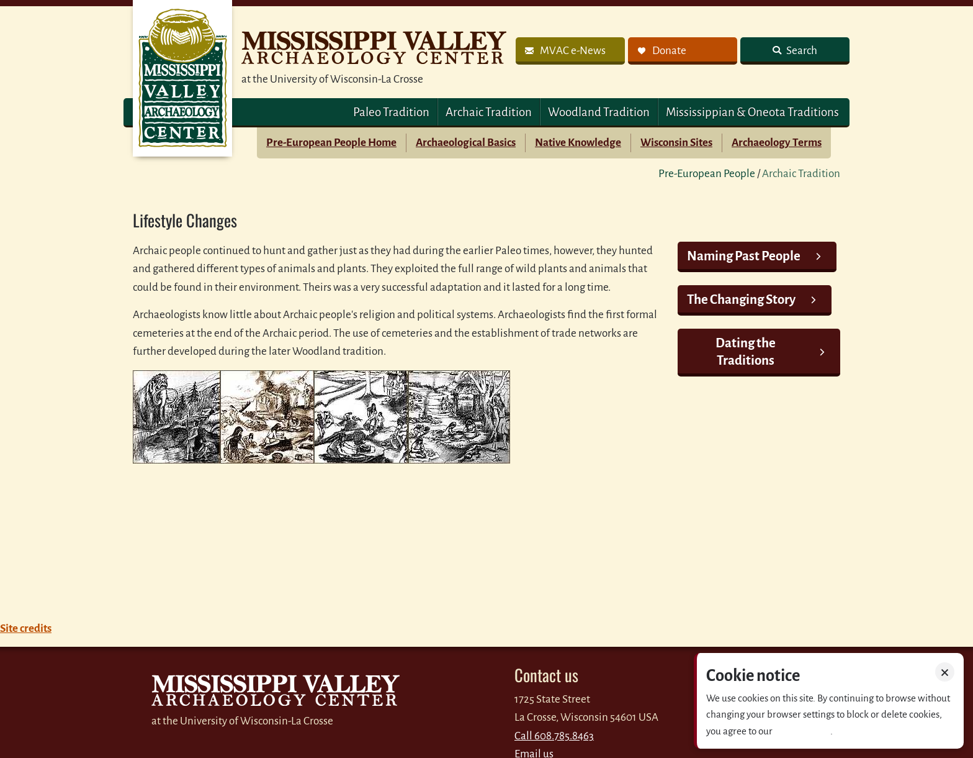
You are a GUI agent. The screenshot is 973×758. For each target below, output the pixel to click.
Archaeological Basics (466, 142)
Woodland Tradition (599, 112)
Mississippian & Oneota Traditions (752, 112)
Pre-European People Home (331, 142)
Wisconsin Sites (676, 142)
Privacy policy (802, 731)
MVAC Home (182, 78)
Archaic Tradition (489, 112)
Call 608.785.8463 (554, 736)
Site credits (26, 628)
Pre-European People (706, 174)
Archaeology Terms (777, 142)
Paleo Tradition (391, 112)
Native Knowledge (578, 142)
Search (800, 51)
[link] (570, 51)
